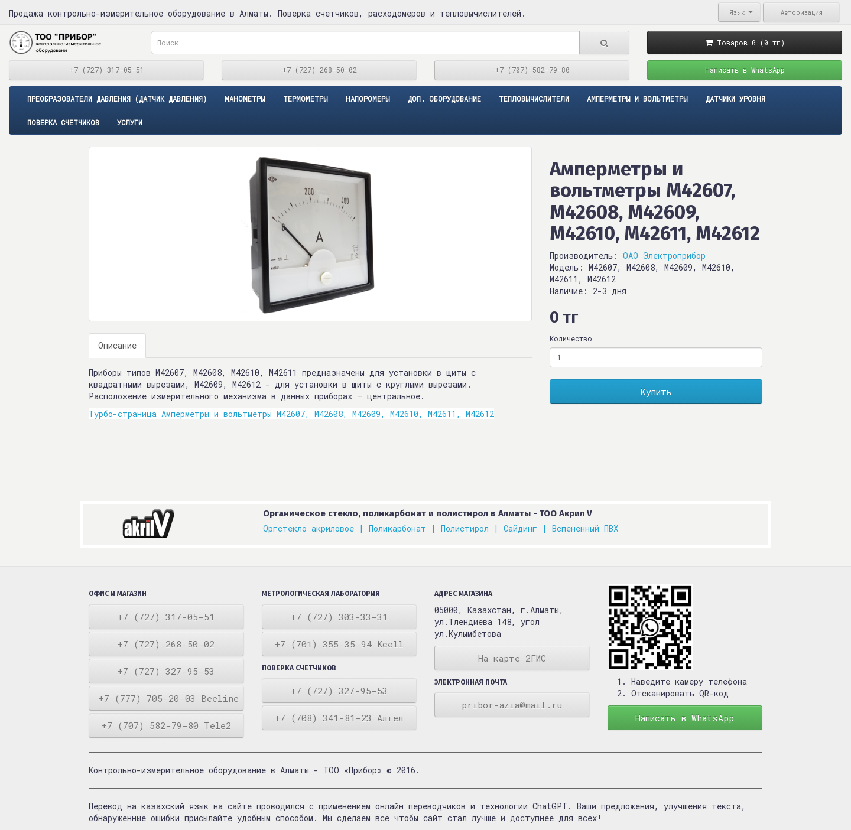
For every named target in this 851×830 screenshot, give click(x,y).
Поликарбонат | (402, 528)
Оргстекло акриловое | (313, 528)
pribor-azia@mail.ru (512, 705)
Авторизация (802, 12)
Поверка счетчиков (63, 122)
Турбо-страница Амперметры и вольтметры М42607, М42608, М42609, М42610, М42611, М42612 (291, 413)
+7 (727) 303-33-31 (339, 617)
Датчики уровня (735, 98)
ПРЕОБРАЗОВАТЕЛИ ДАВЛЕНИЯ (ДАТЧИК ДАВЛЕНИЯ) (117, 98)
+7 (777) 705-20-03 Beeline (169, 698)
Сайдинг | (525, 528)
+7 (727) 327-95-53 (166, 671)
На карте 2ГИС (512, 658)
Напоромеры (368, 98)
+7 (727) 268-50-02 (319, 69)
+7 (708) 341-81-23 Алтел (339, 718)
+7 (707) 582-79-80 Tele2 (166, 725)
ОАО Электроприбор (664, 255)
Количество (571, 338)
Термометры (305, 98)
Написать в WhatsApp (745, 69)
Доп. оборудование (444, 98)
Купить (656, 392)
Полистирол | (470, 528)
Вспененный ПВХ (585, 528)
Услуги (129, 122)
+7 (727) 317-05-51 (106, 69)
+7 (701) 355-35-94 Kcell (339, 644)
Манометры (245, 98)
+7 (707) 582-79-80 (532, 69)
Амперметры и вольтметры (637, 98)
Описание (117, 345)
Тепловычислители (534, 98)
